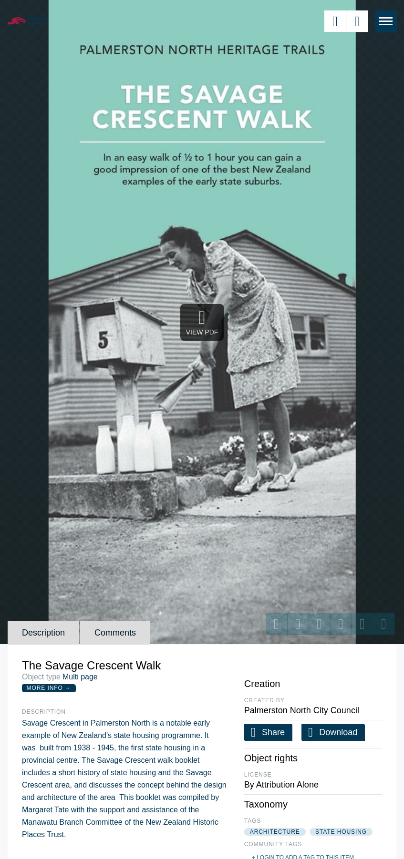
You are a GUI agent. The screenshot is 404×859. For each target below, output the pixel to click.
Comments (115, 632)
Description (43, 632)
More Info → (49, 688)
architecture (275, 832)
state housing (341, 832)
